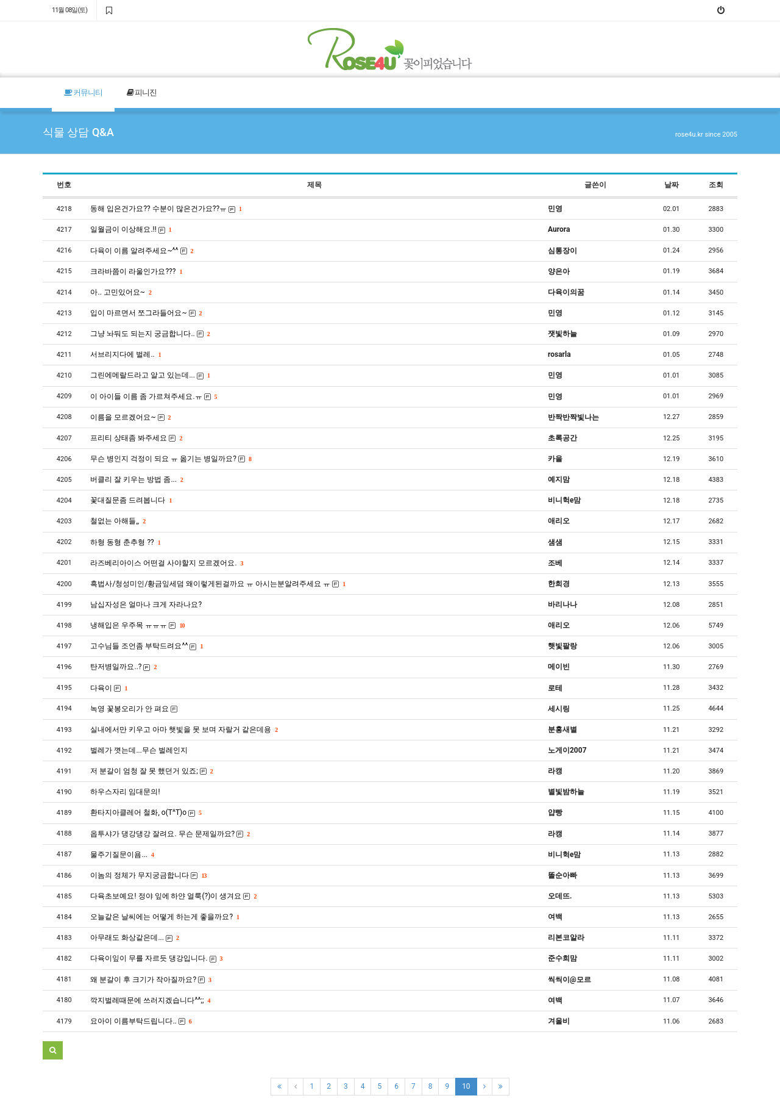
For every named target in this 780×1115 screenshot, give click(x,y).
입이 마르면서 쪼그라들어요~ (145, 313)
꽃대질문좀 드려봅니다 (130, 500)
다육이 (108, 688)
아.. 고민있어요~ (120, 292)
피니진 (142, 92)
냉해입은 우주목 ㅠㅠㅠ (137, 625)
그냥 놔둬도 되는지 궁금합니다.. (149, 333)
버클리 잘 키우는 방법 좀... (136, 479)
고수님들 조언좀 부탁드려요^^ (146, 646)
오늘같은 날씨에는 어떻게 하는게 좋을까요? (164, 916)
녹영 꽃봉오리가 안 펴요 (133, 708)
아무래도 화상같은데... (134, 937)
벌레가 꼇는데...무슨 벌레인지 (138, 750)
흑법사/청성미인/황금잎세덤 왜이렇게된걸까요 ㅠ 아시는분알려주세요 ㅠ (217, 583)
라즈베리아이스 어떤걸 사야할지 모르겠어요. (166, 563)
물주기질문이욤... (121, 854)
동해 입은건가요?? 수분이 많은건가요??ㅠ (165, 208)
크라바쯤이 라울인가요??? (136, 271)
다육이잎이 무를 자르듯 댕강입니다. (156, 958)
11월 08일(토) (69, 10)
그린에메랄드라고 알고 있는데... (149, 375)
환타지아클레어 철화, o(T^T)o (145, 812)
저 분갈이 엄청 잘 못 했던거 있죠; (151, 771)
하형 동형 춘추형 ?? (125, 542)
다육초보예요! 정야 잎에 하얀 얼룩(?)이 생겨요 (173, 896)
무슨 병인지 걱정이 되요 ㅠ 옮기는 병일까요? (170, 458)
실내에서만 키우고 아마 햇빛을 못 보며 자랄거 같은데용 (183, 729)
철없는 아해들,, (117, 521)
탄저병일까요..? (123, 666)
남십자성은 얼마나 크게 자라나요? (146, 604)
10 (466, 1086)
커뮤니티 (83, 92)
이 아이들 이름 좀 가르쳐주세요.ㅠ (153, 396)
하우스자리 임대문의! (125, 791)
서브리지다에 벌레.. (125, 354)
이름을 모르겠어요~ (130, 417)
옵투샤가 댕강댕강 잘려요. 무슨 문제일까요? (169, 834)
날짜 (671, 185)
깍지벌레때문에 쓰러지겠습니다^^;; (150, 1000)
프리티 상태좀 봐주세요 (136, 438)
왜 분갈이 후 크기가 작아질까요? (150, 979)
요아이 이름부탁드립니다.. (140, 1021)
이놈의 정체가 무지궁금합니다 (148, 875)
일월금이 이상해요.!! (130, 229)
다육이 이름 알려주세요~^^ (141, 250)
